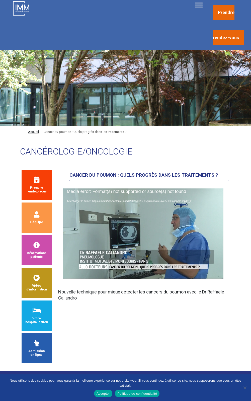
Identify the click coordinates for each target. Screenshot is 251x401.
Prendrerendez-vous (37, 185)
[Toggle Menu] (199, 5)
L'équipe (36, 217)
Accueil (33, 132)
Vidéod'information (36, 283)
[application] (143, 233)
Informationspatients (36, 250)
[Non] (244, 387)
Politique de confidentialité (137, 393)
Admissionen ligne (36, 348)
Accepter (103, 393)
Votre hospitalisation (36, 315)
